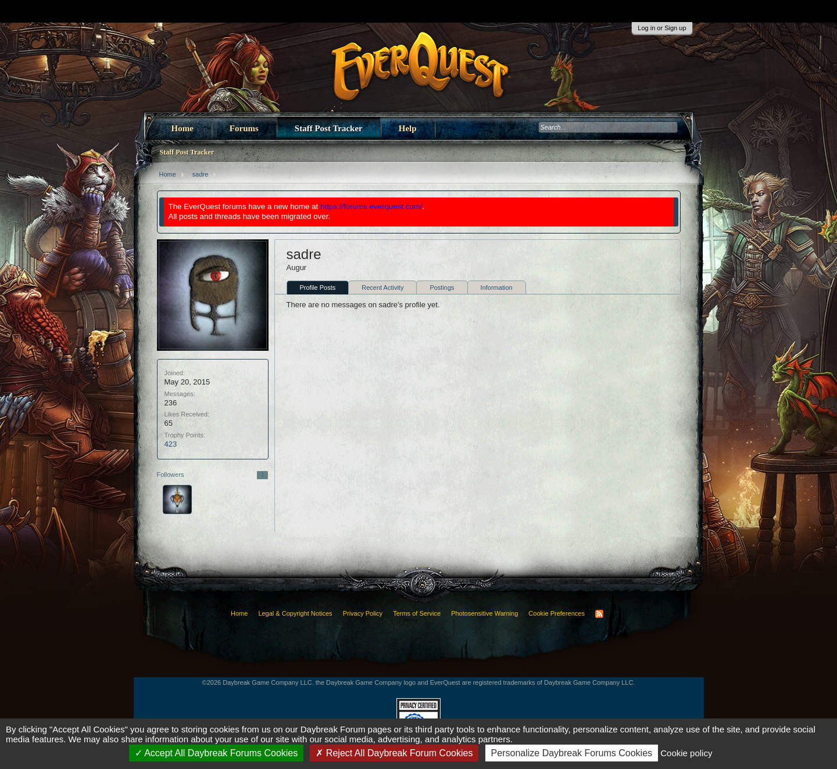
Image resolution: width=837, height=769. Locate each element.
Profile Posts (318, 287)
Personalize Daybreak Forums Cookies (571, 753)
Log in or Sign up (662, 27)
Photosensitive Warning (484, 613)
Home (182, 128)
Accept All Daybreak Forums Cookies (216, 753)
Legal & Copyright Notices (295, 613)
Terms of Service (417, 613)
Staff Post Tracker (329, 128)
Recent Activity (382, 287)
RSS (599, 614)
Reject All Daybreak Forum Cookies (394, 753)
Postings (442, 287)
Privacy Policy (362, 613)
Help (408, 128)
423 (170, 444)
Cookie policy (686, 753)
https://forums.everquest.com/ (371, 206)
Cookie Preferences (556, 613)
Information (497, 287)
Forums (244, 128)
